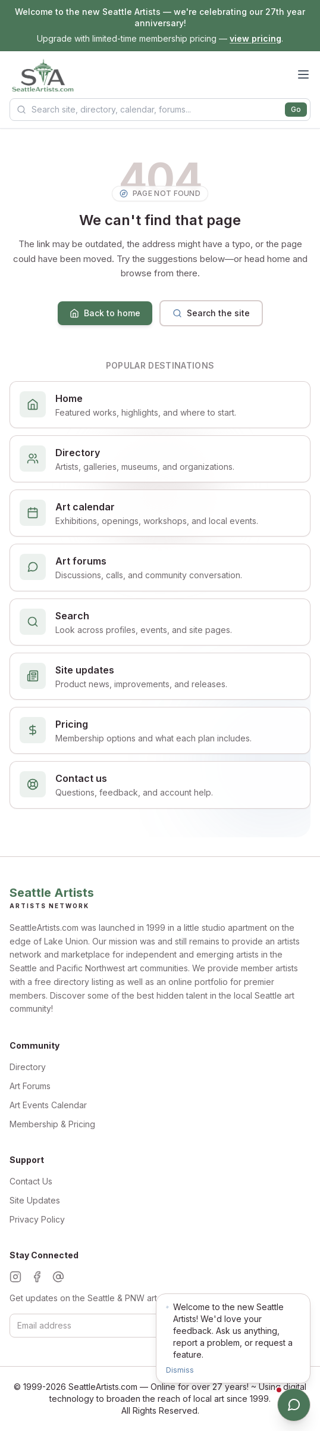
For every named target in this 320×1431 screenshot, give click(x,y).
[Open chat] (293, 1404)
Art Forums (30, 1086)
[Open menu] (303, 74)
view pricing (255, 38)
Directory (28, 1067)
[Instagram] (15, 1277)
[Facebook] (37, 1277)
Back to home (105, 313)
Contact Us (31, 1181)
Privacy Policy (37, 1219)
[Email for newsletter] (146, 1326)
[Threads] (58, 1277)
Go (296, 109)
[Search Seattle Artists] (160, 109)
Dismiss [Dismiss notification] (180, 1369)
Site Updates (35, 1200)
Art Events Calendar (48, 1105)
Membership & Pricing (52, 1124)
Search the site (211, 313)
